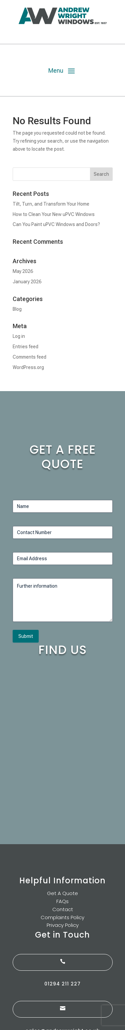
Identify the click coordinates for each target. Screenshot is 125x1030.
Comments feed (29, 357)
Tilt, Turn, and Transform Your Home (51, 204)
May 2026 (23, 271)
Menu (55, 70)
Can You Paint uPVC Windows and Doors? (56, 224)
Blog (17, 309)
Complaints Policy (62, 917)
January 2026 (27, 281)
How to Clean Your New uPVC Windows (54, 214)
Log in (19, 336)
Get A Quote (62, 893)
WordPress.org (28, 367)
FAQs (62, 901)
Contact (62, 909)
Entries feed (25, 346)
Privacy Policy (63, 925)
